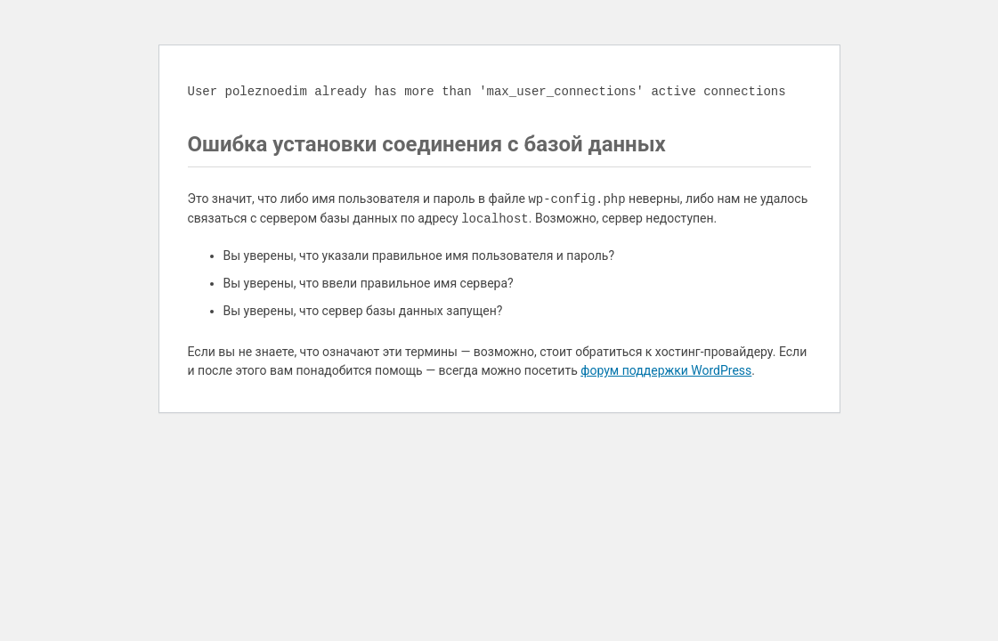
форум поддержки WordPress (665, 370)
